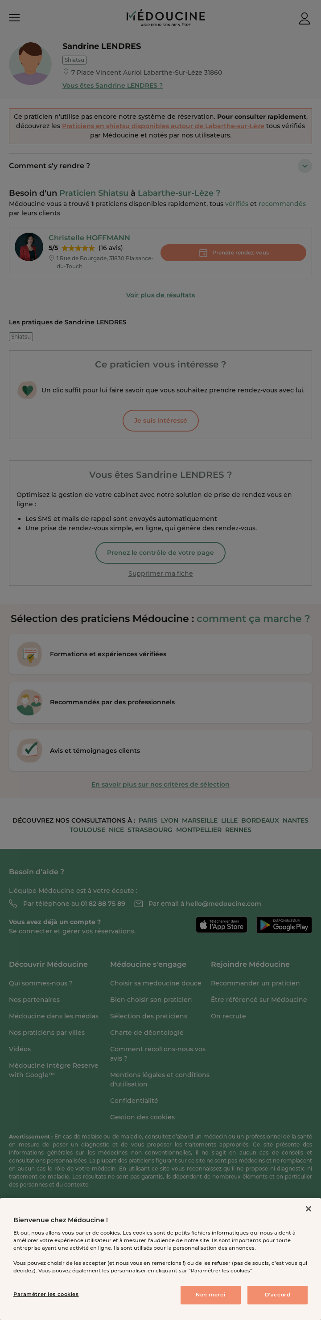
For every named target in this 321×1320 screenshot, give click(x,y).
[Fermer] (308, 1209)
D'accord (278, 1295)
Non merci (210, 1295)
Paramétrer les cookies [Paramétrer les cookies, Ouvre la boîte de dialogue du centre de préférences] (46, 1294)
